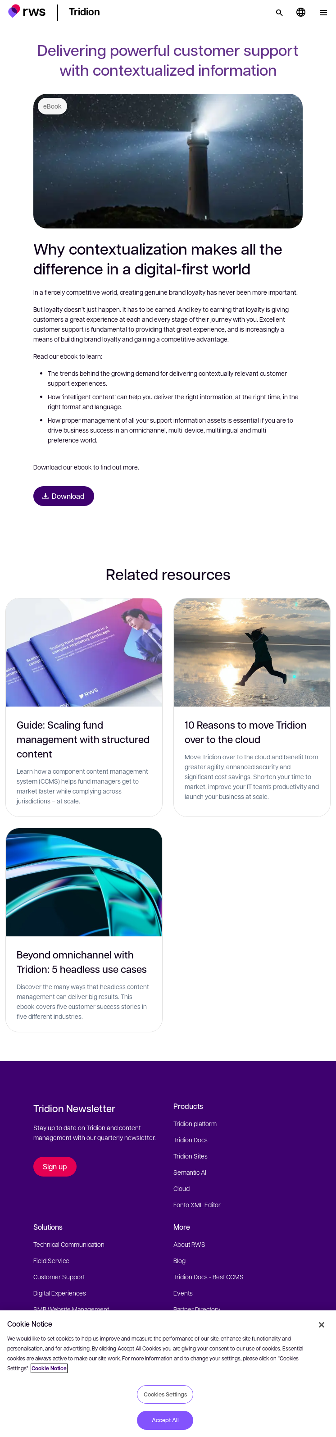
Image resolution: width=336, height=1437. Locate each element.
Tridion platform (195, 1123)
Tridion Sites (190, 1156)
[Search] (279, 12)
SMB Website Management (71, 1309)
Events (183, 1293)
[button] (26, 11)
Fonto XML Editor (197, 1204)
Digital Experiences (59, 1293)
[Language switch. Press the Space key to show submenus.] (300, 12)
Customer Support (59, 1277)
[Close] (321, 1325)
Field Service (51, 1260)
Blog (179, 1260)
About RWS (189, 1244)
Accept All (165, 1420)
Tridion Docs (190, 1140)
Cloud (181, 1188)
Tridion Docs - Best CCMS (208, 1277)
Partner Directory (196, 1309)
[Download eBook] (63, 496)
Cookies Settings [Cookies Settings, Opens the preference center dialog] (165, 1394)
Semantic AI (189, 1172)
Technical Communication (68, 1244)
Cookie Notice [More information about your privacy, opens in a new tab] (49, 1368)
